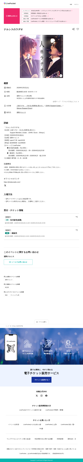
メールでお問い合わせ (18, 275)
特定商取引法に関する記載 (49, 435)
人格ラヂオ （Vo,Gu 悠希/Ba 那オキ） (30, 107)
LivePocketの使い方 (35, 424)
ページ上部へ (43, 317)
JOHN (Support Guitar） (54, 107)
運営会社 (40, 439)
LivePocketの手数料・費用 (55, 406)
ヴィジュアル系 (14, 307)
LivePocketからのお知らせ (40, 420)
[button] (41, 232)
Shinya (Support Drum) (24, 110)
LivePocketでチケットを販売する (27, 406)
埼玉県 (6, 300)
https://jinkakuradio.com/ (13, 193)
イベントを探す (18, 420)
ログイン (76, 4)
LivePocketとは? (61, 420)
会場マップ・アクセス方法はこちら (65, 103)
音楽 (6, 307)
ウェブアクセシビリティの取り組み (21, 435)
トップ (8, 321)
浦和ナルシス (21, 114)
